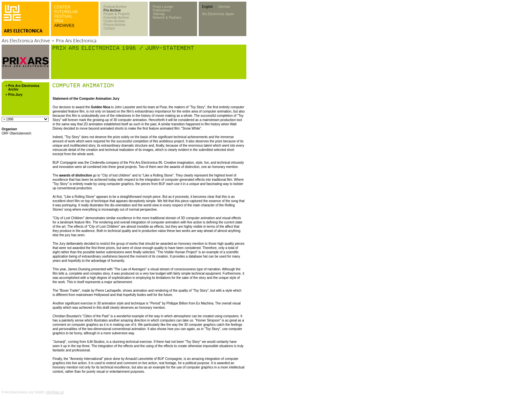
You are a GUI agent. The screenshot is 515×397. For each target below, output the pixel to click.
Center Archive (114, 21)
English (207, 7)
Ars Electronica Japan (218, 14)
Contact (109, 28)
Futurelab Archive (116, 17)
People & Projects (116, 14)
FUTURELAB (66, 12)
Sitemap (159, 14)
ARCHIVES (64, 25)
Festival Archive (114, 7)
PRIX (58, 21)
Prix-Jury (15, 94)
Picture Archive (114, 25)
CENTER (62, 7)
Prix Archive (112, 10)
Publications (161, 10)
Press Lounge (163, 7)
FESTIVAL (63, 16)
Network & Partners (167, 17)
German (224, 7)
